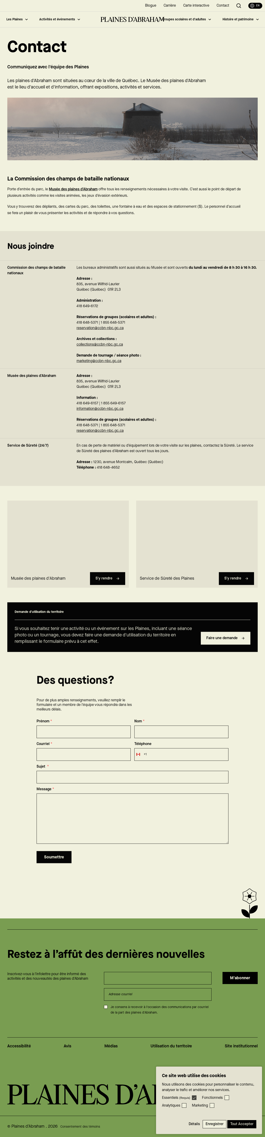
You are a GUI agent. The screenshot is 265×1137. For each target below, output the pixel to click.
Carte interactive (196, 5)
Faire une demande (225, 647)
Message (45, 798)
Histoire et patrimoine (241, 19)
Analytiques (171, 1105)
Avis (67, 1046)
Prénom (44, 730)
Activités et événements (59, 19)
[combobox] (141, 763)
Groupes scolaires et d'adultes (186, 19)
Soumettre (54, 866)
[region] (68, 544)
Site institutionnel (241, 1046)
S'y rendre (107, 587)
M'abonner (240, 978)
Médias (111, 1046)
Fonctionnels (212, 1098)
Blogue (150, 5)
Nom (139, 730)
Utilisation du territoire (171, 1046)
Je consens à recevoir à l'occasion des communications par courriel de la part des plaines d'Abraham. (160, 1009)
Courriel (44, 753)
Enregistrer (214, 1124)
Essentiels (176, 1098)
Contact (223, 5)
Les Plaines (17, 19)
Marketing (200, 1105)
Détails (194, 1124)
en (255, 6)
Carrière (170, 5)
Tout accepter (241, 1124)
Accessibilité (19, 1046)
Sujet (43, 775)
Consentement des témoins (80, 1127)
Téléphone (142, 753)
